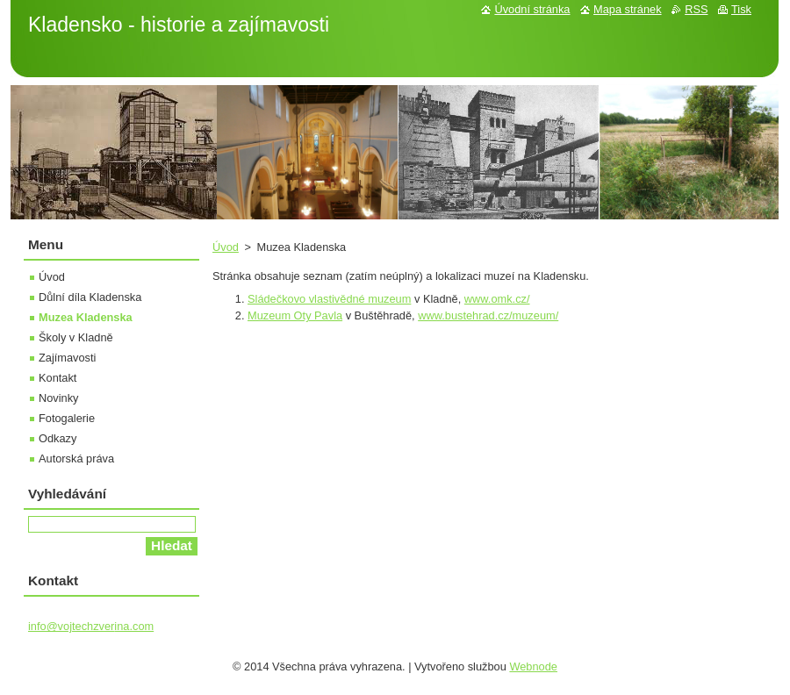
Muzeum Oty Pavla (295, 315)
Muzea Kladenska (86, 317)
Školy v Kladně (76, 337)
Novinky (59, 398)
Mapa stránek (627, 9)
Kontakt (57, 377)
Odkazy (57, 438)
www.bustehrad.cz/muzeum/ (488, 315)
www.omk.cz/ (497, 298)
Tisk (741, 9)
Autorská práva (76, 458)
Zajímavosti (67, 357)
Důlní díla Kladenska (90, 297)
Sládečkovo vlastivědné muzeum (329, 298)
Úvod (225, 247)
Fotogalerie (67, 418)
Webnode (533, 666)
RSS (696, 9)
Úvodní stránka (532, 9)
